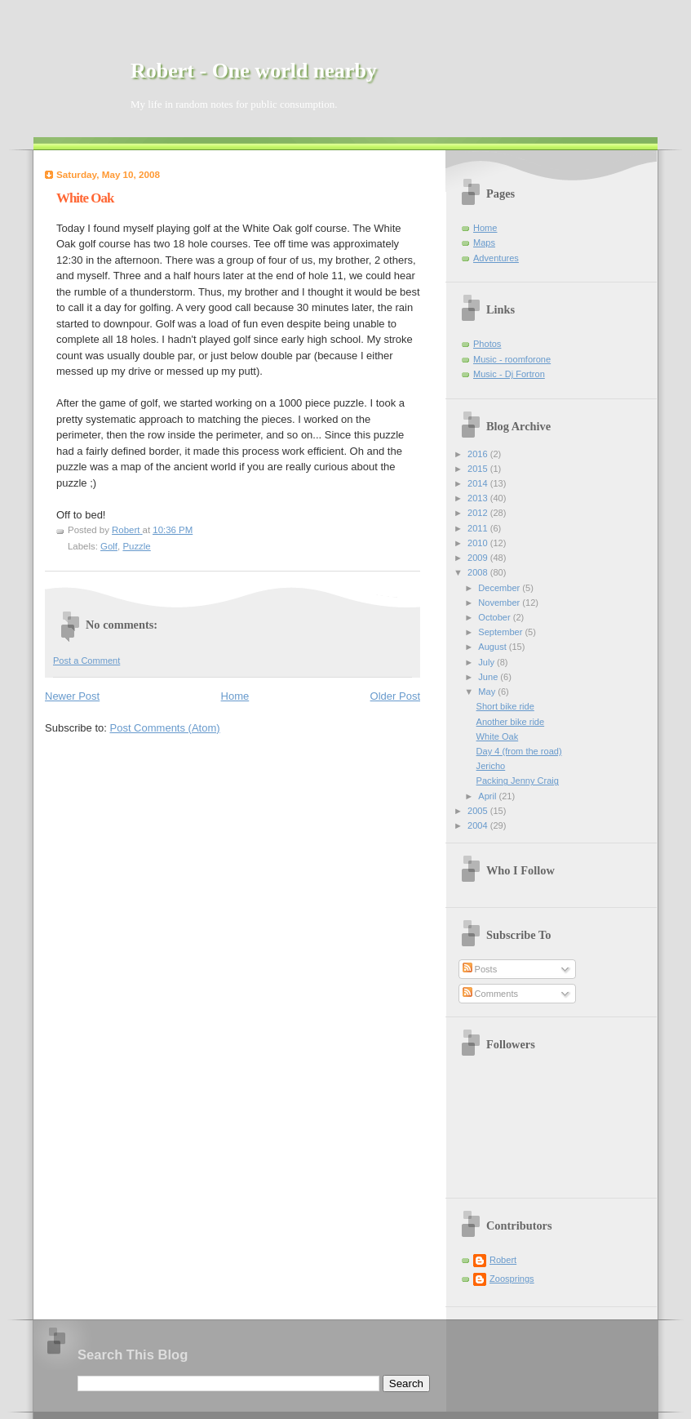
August (493, 647)
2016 (478, 454)
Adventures (496, 258)
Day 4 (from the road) (519, 751)
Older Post (395, 696)
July (487, 662)
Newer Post (72, 696)
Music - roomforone (512, 359)
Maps (484, 242)
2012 (478, 513)
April (488, 796)
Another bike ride (510, 722)
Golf (108, 546)
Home (235, 696)
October (495, 617)
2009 (478, 558)
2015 (478, 469)
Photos (487, 344)
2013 (478, 498)
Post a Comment (86, 660)
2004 (478, 825)
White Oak (497, 736)
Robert (502, 1260)
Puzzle (136, 546)
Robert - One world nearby (254, 70)
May (488, 691)
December (500, 588)
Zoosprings (511, 1278)
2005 (478, 811)
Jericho (491, 766)
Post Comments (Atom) (165, 728)
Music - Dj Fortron (509, 374)
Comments (490, 994)
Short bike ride (505, 706)
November (500, 602)
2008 (478, 572)
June (489, 677)
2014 (478, 483)
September (501, 632)
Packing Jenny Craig (517, 780)
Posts (480, 969)
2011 (478, 528)
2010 (478, 543)
